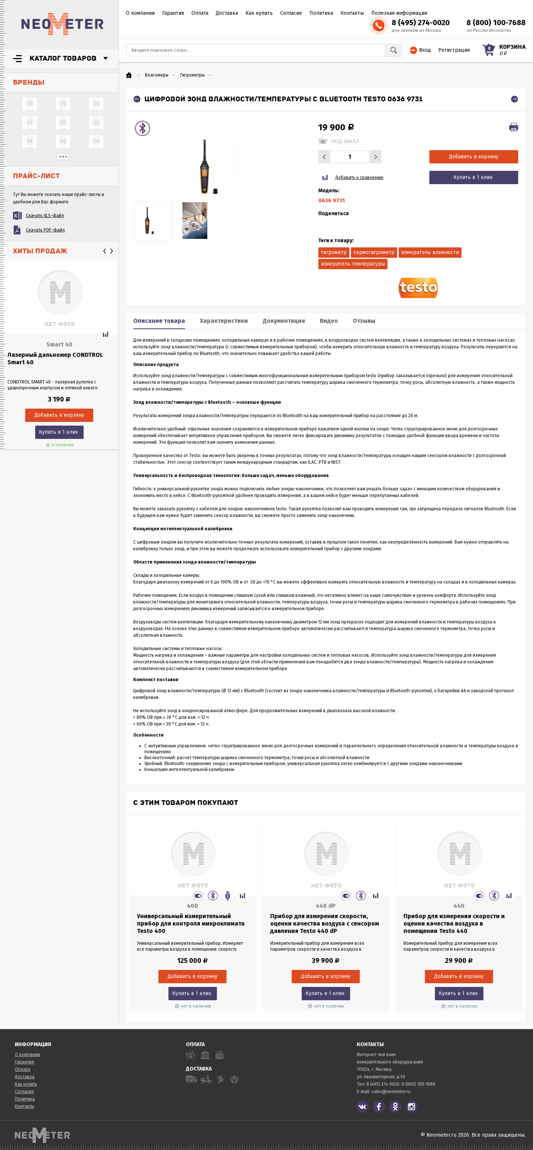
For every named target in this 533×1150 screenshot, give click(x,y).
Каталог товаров (63, 58)
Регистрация (454, 50)
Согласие (291, 13)
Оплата (199, 13)
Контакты (352, 13)
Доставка (227, 13)
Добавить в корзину (474, 156)
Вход (425, 50)
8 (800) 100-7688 (496, 22)
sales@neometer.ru (390, 1091)
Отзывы (364, 320)
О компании (140, 13)
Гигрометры (192, 75)
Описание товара (159, 320)
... (62, 156)
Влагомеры (156, 75)
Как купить (259, 13)
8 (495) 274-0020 (421, 22)
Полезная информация (399, 13)
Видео (329, 320)
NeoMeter (62, 24)
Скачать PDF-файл (45, 230)
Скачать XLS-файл (45, 215)
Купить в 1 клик (58, 432)
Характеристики (224, 320)
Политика (321, 13)
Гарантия (173, 13)
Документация (284, 320)
